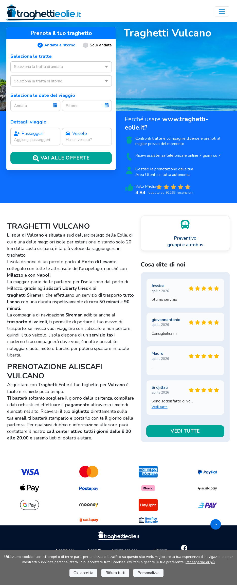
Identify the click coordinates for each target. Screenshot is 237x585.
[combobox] (61, 67)
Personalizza (148, 573)
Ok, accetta (83, 573)
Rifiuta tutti (115, 573)
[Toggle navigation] (222, 11)
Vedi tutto (160, 406)
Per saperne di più (200, 562)
